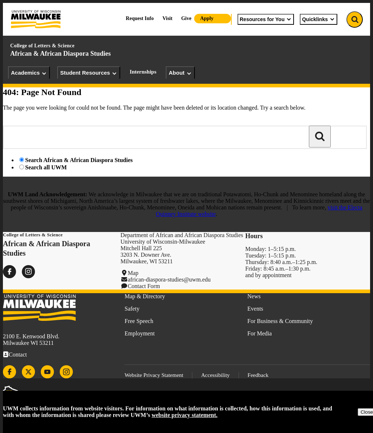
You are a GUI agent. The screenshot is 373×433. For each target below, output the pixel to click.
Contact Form (144, 286)
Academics (29, 73)
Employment (140, 333)
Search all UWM (46, 167)
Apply (206, 18)
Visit (167, 18)
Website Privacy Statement (154, 375)
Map (133, 273)
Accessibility (215, 375)
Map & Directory (145, 296)
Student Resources (88, 73)
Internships (143, 72)
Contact (18, 354)
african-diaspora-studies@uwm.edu (169, 279)
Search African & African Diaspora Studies (79, 160)
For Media (259, 333)
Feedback (258, 375)
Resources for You (266, 19)
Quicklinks (318, 19)
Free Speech (139, 321)
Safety (132, 309)
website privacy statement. (184, 415)
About (180, 73)
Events (255, 309)
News (253, 296)
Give (186, 18)
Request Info (140, 18)
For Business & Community (280, 321)
